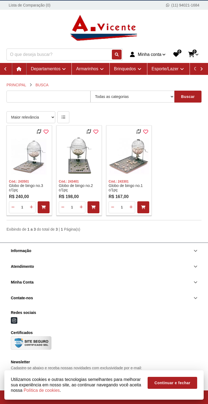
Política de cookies (42, 390)
